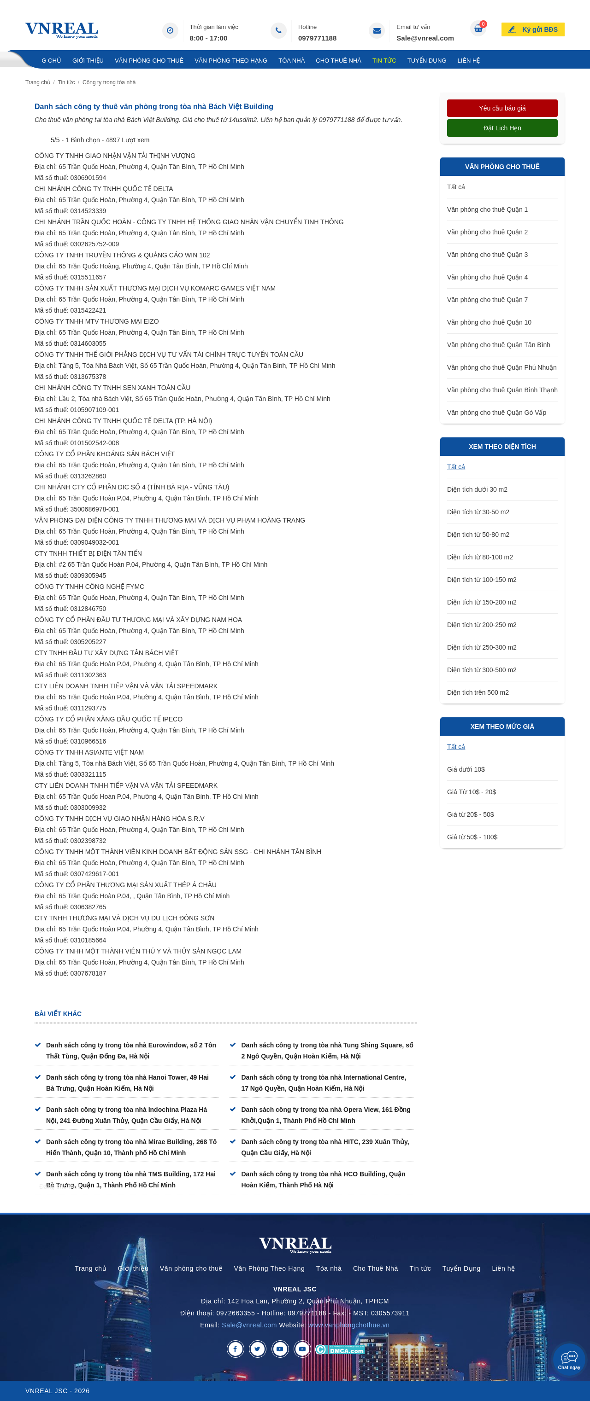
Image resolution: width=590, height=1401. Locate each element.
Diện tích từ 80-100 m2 (480, 557)
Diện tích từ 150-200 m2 (482, 602)
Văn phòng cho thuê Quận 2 (487, 232)
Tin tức (384, 60)
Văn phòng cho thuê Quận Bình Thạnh (502, 390)
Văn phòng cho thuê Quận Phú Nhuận (502, 367)
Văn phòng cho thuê (149, 60)
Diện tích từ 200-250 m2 (482, 624)
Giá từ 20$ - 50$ (470, 814)
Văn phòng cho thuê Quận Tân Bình (498, 345)
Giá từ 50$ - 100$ (472, 837)
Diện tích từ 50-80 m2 (478, 534)
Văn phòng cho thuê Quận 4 (487, 277)
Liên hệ (469, 60)
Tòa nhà (291, 60)
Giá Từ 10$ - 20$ (471, 792)
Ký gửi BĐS (540, 29)
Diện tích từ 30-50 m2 (478, 512)
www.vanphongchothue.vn (349, 1325)
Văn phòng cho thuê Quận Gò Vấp (496, 412)
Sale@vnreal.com (425, 38)
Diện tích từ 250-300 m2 (482, 647)
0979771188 (317, 38)
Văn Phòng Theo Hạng (231, 60)
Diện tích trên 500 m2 (478, 692)
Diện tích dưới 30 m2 (477, 489)
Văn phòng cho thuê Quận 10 (489, 322)
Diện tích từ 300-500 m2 (482, 670)
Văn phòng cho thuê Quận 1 (487, 209)
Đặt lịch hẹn (502, 128)
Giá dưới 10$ (466, 769)
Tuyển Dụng (427, 60)
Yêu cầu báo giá (502, 108)
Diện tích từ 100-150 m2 (482, 579)
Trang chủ (43, 60)
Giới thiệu (88, 60)
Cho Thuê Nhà (338, 60)
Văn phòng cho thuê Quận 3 (487, 254)
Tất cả (456, 187)
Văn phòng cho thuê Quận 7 (487, 299)
